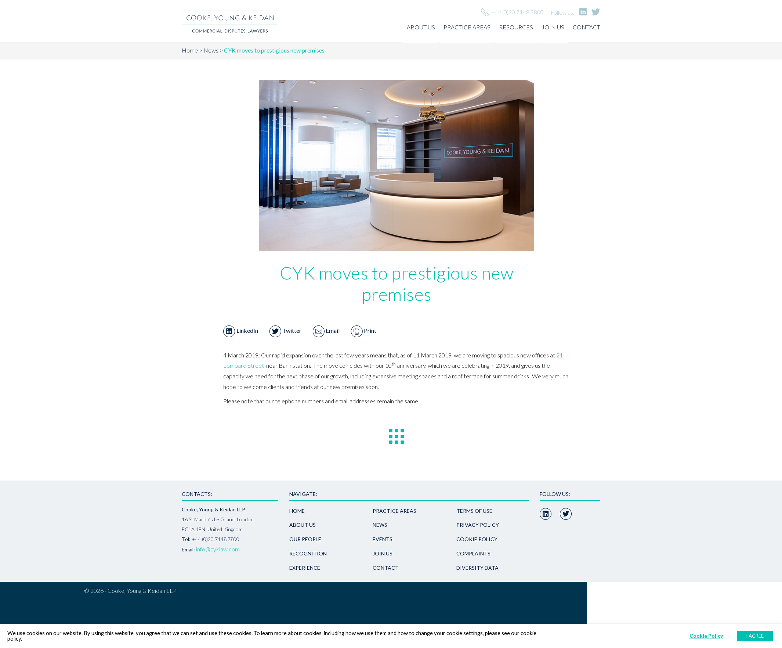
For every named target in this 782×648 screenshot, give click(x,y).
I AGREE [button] (755, 636)
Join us (553, 27)
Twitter (285, 330)
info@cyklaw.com (218, 549)
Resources (516, 27)
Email (326, 330)
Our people (305, 539)
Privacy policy (477, 525)
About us (421, 27)
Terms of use (474, 511)
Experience (304, 568)
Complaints (473, 553)
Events (382, 539)
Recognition (308, 553)
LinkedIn (240, 330)
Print (363, 330)
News (210, 50)
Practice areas (467, 27)
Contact (586, 27)
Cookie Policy (476, 539)
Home (190, 50)
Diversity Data (477, 568)
